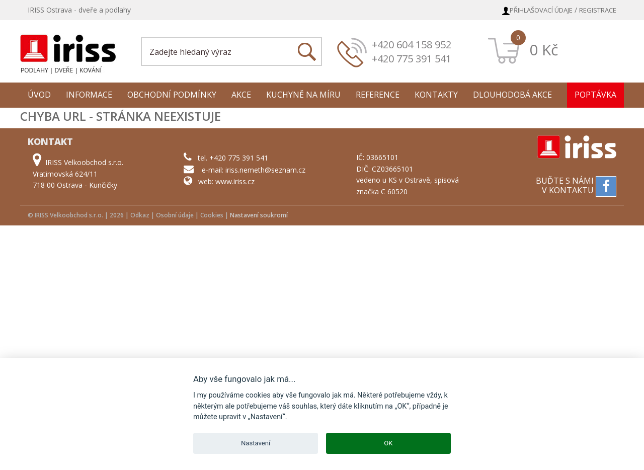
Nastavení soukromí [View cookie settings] (259, 215)
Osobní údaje (175, 215)
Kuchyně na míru (303, 94)
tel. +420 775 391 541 (233, 158)
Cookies (211, 215)
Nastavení (255, 443)
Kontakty (436, 94)
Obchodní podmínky (171, 94)
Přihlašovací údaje (541, 10)
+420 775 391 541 (411, 58)
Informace (89, 94)
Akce (241, 94)
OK (388, 443)
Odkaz (139, 215)
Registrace (597, 10)
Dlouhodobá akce (512, 94)
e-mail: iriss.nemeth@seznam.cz (253, 170)
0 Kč (543, 49)
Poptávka (595, 94)
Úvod (39, 94)
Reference (377, 94)
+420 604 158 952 (411, 44)
